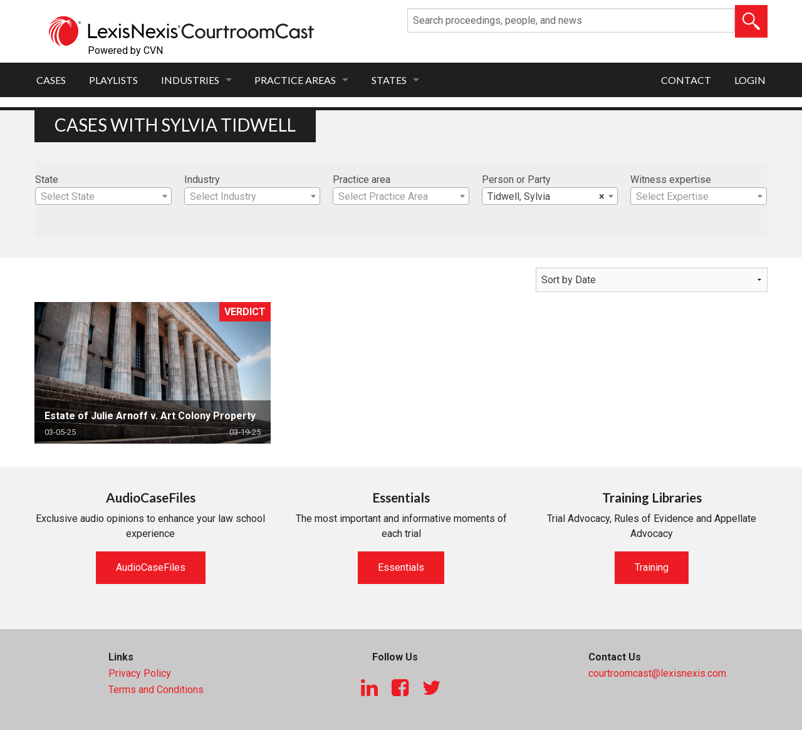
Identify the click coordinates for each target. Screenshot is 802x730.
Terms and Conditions (156, 690)
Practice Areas (295, 80)
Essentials (401, 567)
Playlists (113, 80)
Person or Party (516, 179)
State (46, 179)
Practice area (361, 179)
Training (652, 567)
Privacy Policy (139, 673)
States (389, 80)
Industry (202, 179)
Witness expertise (670, 179)
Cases (51, 80)
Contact (686, 80)
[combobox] (103, 196)
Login (750, 80)
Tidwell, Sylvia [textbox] (546, 197)
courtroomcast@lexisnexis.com (657, 673)
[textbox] (103, 197)
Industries (190, 80)
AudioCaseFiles (150, 567)
